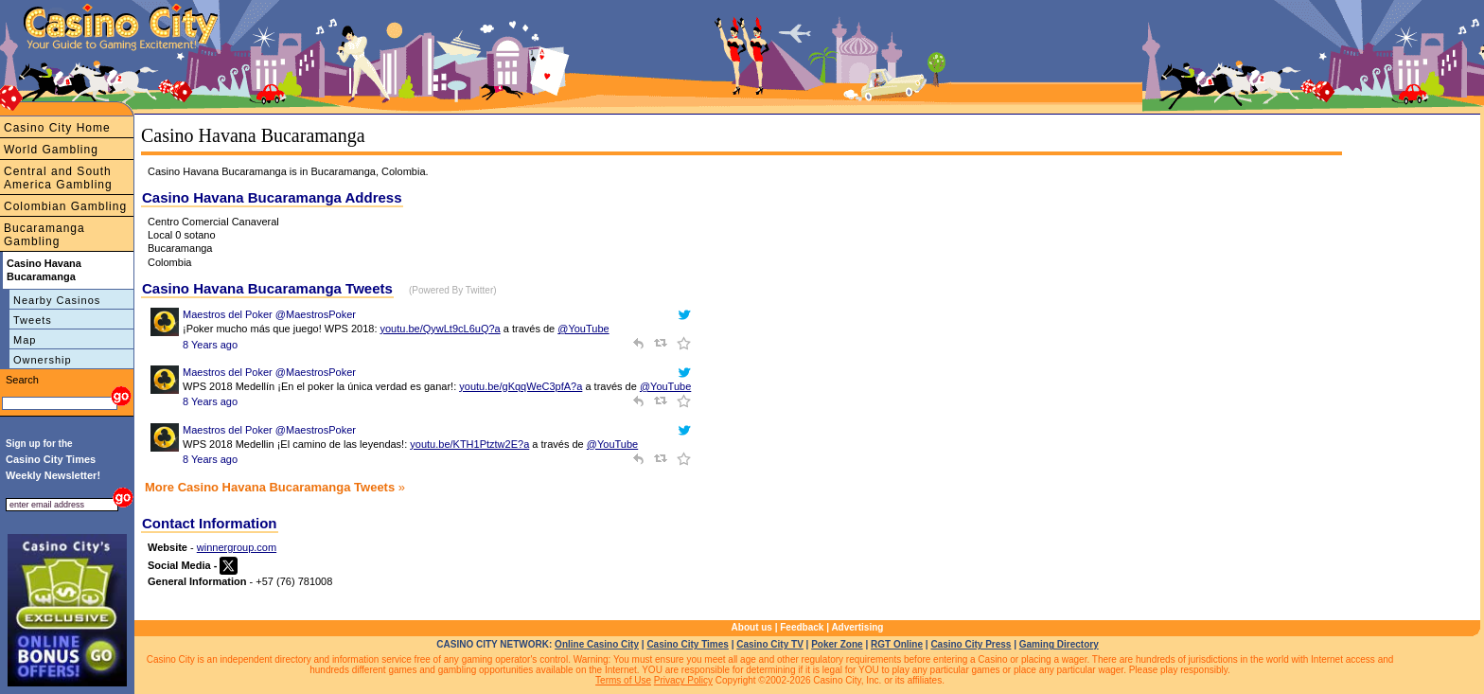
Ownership (42, 359)
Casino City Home (57, 127)
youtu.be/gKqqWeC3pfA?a (520, 386)
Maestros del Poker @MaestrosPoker (269, 314)
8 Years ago (210, 344)
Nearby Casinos (56, 300)
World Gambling (51, 149)
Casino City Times (687, 644)
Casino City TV (770, 644)
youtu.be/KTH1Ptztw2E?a (469, 444)
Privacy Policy (683, 680)
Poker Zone (836, 644)
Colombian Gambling (65, 206)
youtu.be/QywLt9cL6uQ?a (440, 328)
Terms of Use (623, 680)
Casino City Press (970, 644)
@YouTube (583, 328)
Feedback (801, 627)
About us (752, 627)
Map (24, 340)
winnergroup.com (236, 547)
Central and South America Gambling (58, 178)
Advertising (857, 627)
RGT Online (897, 644)
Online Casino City (597, 644)
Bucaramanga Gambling (44, 235)
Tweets (32, 320)
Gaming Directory (1059, 644)
